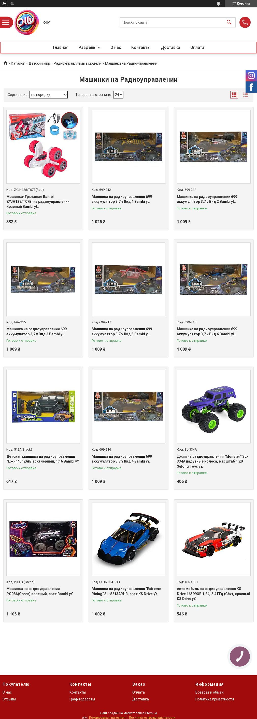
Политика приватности (214, 699)
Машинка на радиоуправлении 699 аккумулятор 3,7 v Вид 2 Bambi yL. (207, 199)
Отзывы (9, 699)
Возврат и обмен (209, 692)
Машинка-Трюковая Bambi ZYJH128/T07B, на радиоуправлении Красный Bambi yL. (37, 202)
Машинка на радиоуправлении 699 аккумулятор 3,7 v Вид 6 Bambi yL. (207, 331)
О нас (115, 47)
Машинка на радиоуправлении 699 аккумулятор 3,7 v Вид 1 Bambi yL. (122, 199)
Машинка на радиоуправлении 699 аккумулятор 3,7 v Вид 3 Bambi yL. (36, 331)
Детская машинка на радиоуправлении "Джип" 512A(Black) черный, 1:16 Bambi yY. (42, 459)
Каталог (18, 63)
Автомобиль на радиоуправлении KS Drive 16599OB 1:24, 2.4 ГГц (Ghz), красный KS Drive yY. (213, 594)
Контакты (141, 47)
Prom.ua (151, 713)
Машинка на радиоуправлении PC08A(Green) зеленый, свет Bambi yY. (39, 591)
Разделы (87, 47)
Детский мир (39, 63)
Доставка (170, 47)
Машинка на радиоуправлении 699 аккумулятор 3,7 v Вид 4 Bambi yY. (122, 459)
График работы (82, 699)
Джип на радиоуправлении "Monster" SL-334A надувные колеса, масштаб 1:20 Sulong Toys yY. (212, 461)
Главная (60, 47)
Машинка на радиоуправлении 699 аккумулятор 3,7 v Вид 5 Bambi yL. (122, 331)
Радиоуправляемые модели (77, 63)
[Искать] (229, 22)
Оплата (197, 47)
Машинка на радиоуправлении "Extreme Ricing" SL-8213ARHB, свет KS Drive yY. (126, 591)
